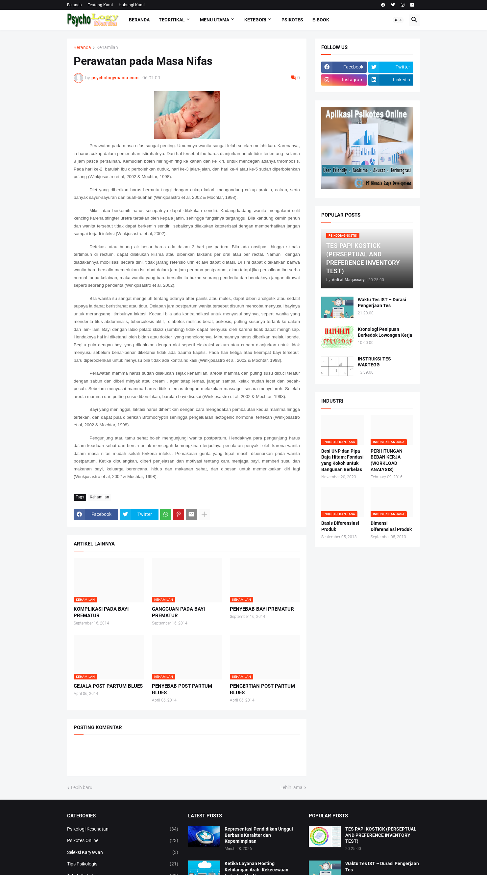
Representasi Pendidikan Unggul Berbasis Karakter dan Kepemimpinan (259, 835)
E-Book (320, 19)
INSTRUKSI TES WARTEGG (374, 362)
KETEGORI (255, 19)
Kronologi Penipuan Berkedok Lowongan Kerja (385, 332)
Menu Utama (214, 19)
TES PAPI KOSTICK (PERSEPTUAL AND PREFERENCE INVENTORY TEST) (380, 835)
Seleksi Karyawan (122, 852)
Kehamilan (107, 47)
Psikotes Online (122, 840)
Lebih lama (291, 787)
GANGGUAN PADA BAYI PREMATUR (178, 612)
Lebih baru (81, 787)
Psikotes (292, 19)
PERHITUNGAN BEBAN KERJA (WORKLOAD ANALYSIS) (386, 460)
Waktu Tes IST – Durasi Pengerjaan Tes (382, 302)
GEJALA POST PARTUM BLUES (108, 686)
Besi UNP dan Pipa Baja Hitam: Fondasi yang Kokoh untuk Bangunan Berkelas (342, 460)
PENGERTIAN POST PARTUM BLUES (262, 689)
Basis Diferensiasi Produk (340, 526)
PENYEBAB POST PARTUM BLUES (182, 689)
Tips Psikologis (122, 864)
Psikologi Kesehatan (122, 829)
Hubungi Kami (132, 5)
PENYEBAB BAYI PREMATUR (262, 609)
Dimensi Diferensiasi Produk (391, 526)
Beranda (74, 5)
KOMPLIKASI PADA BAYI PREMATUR (101, 612)
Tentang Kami (100, 5)
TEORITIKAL (172, 19)
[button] (398, 20)
